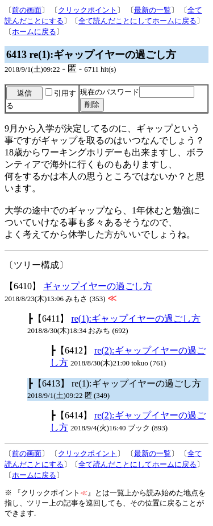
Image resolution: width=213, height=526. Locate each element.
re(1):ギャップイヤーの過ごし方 (136, 318)
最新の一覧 (152, 10)
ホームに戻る (34, 31)
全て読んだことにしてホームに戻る (137, 21)
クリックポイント (87, 10)
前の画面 (26, 10)
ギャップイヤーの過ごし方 (97, 286)
